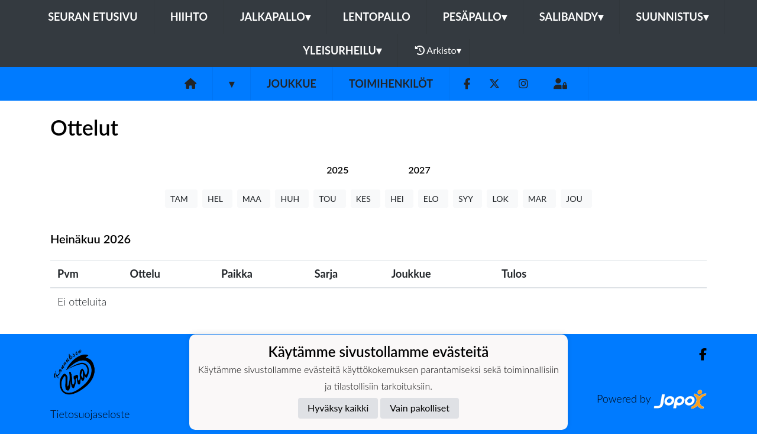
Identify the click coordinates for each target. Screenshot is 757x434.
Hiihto (189, 16)
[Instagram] (523, 84)
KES (365, 199)
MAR (539, 199)
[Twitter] (494, 84)
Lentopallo (376, 16)
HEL (217, 199)
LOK (502, 199)
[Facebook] (467, 84)
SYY (467, 199)
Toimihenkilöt (391, 83)
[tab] (337, 169)
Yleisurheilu (342, 50)
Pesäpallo (475, 16)
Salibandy (571, 16)
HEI (399, 199)
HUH (291, 199)
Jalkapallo (275, 16)
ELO (433, 199)
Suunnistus (672, 16)
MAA (254, 199)
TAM (181, 199)
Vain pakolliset (419, 407)
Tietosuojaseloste (90, 413)
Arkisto (438, 50)
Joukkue (291, 83)
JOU (576, 199)
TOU (330, 199)
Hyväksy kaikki (338, 407)
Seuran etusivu (93, 16)
